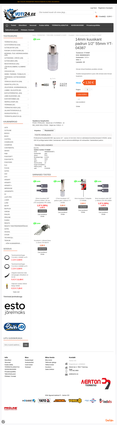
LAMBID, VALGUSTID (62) (12, 90)
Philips (7, 214)
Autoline (7, 130)
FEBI (6, 153)
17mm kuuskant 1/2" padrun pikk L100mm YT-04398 (62, 200)
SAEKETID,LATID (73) (11, 84)
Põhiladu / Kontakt (27, 30)
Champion (8, 145)
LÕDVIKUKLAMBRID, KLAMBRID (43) (15, 67)
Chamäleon (8, 142)
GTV (5, 177)
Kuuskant (71, 35)
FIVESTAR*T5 (8, 159)
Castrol (7, 139)
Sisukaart (28, 367)
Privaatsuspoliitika (93, 25)
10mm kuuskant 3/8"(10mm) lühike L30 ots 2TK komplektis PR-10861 (42, 200)
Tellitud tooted (49, 365)
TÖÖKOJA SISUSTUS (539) (13, 81)
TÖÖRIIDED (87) (9, 105)
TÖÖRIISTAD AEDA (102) (12, 107)
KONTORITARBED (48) (11, 99)
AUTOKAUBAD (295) (11, 61)
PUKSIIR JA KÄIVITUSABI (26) (14, 50)
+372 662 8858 (73, 370)
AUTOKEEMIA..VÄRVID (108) (13, 58)
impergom (8, 188)
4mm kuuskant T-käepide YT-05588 (83, 199)
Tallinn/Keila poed (11, 30)
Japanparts (8, 191)
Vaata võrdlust (49, 369)
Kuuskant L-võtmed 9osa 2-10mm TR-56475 (42, 241)
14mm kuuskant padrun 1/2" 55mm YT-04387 (88, 35)
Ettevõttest (23, 25)
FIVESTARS (8, 162)
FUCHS (6, 168)
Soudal (7, 232)
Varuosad (33, 25)
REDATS (7, 223)
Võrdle (78, 106)
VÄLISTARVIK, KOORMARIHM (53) (15, 87)
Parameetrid (49, 130)
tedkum (7, 240)
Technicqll (8, 237)
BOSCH (6, 133)
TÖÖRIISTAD (41, 35)
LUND (6, 203)
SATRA (6, 229)
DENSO (6, 151)
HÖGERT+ (7, 182)
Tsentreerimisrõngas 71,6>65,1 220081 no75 (19, 256)
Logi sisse (93, 8)
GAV (5, 174)
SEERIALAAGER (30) (11, 102)
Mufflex (7, 208)
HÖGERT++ (8, 185)
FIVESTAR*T (8, 156)
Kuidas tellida (44, 25)
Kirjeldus (37, 130)
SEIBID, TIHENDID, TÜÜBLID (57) (15, 74)
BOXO (6, 136)
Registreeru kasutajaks (105, 8)
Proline (7, 217)
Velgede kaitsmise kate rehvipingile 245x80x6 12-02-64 (20, 275)
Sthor (6, 235)
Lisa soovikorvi (80, 102)
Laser (6, 200)
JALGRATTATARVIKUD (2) (12, 110)
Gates (6, 171)
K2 (5, 194)
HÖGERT (7, 180)
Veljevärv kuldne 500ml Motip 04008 (19, 285)
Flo (5, 165)
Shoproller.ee (109, 420)
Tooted (13, 25)
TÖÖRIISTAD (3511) (10, 42)
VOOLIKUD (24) (9, 71)
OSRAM (7, 211)
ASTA (6, 127)
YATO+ (86, 57)
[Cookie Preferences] (3, 422)
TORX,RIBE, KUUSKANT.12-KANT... (56, 35)
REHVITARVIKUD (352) (11, 64)
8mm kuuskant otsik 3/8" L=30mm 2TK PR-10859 (103, 199)
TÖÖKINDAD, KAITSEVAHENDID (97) (15, 77)
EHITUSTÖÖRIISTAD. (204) (13, 93)
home (34, 35)
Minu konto (48, 360)
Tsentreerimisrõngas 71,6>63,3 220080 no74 (19, 265)
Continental (9, 148)
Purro (6, 220)
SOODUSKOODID (77, 25)
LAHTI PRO (8, 197)
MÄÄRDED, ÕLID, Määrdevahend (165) (16, 54)
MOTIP (6, 206)
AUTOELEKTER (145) (11, 48)
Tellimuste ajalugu (50, 362)
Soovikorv (48, 367)
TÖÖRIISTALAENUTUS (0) (12, 116)
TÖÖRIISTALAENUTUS (60, 25)
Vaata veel (16, 292)
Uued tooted (28, 365)
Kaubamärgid (29, 360)
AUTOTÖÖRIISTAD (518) (12, 45)
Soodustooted (29, 362)
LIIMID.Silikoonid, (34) (12, 96)
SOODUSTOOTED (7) (11, 113)
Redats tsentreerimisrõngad (16, 226)
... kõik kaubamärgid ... (12, 243)
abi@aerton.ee (73, 374)
